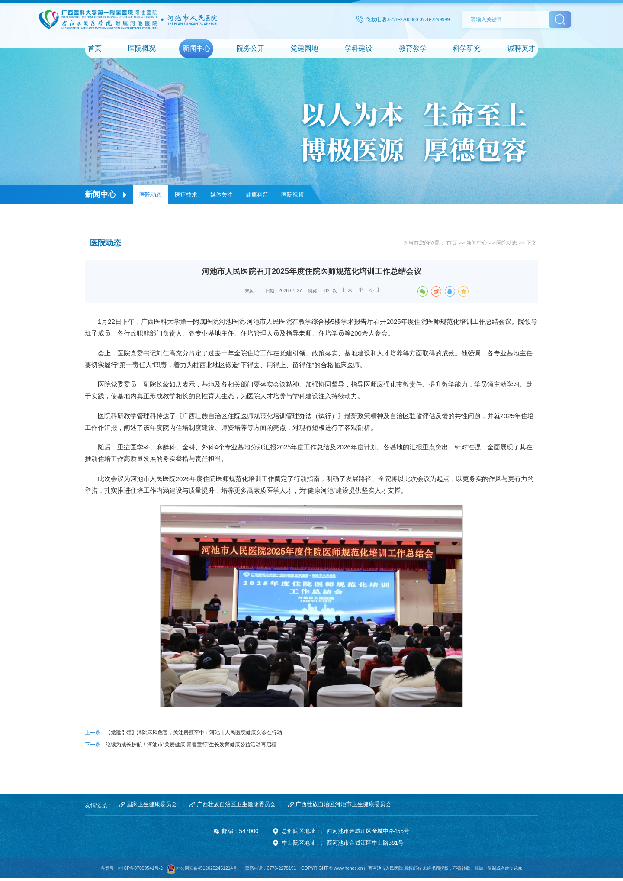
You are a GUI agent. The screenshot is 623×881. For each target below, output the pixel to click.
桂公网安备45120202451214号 (207, 871)
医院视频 (292, 194)
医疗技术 (186, 194)
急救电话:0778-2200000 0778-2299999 (403, 19)
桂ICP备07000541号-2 (140, 871)
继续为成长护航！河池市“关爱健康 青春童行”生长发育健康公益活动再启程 (191, 746)
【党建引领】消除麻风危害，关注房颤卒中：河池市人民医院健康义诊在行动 (194, 734)
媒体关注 (221, 194)
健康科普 (257, 194)
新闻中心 (476, 244)
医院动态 (150, 194)
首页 (451, 244)
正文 (531, 244)
